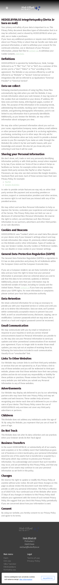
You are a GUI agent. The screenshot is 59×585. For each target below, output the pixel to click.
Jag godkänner (48, 578)
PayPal (8, 182)
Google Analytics (12, 185)
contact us (33, 51)
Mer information (25, 579)
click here (20, 54)
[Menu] (7, 8)
